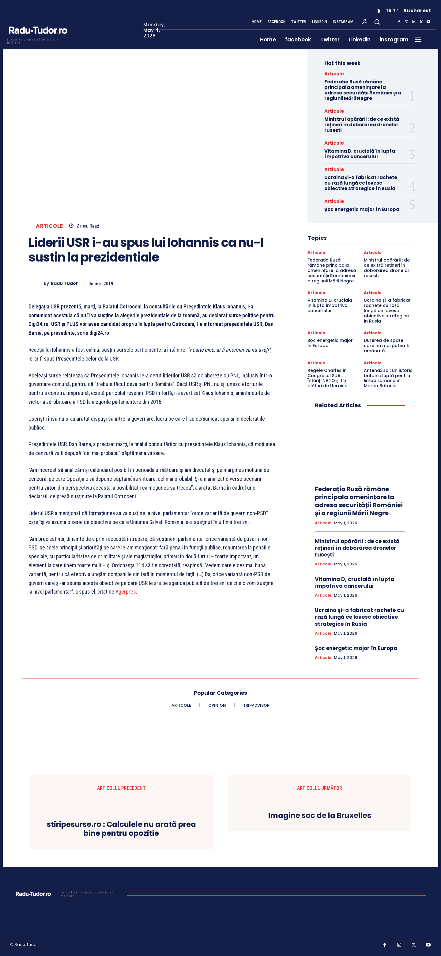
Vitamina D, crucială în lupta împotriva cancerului (359, 154)
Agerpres (125, 591)
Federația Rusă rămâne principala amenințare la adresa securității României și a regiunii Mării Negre (362, 89)
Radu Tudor (64, 283)
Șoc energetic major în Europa (361, 209)
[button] (377, 21)
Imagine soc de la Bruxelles (319, 815)
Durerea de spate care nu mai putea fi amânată (386, 345)
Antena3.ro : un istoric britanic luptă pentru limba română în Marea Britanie (388, 378)
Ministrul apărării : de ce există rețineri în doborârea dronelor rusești (361, 124)
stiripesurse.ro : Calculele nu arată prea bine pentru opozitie (121, 829)
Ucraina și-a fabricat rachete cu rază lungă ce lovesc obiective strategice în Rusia (360, 183)
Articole (49, 226)
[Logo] (68, 894)
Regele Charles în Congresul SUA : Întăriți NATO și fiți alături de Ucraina (327, 378)
